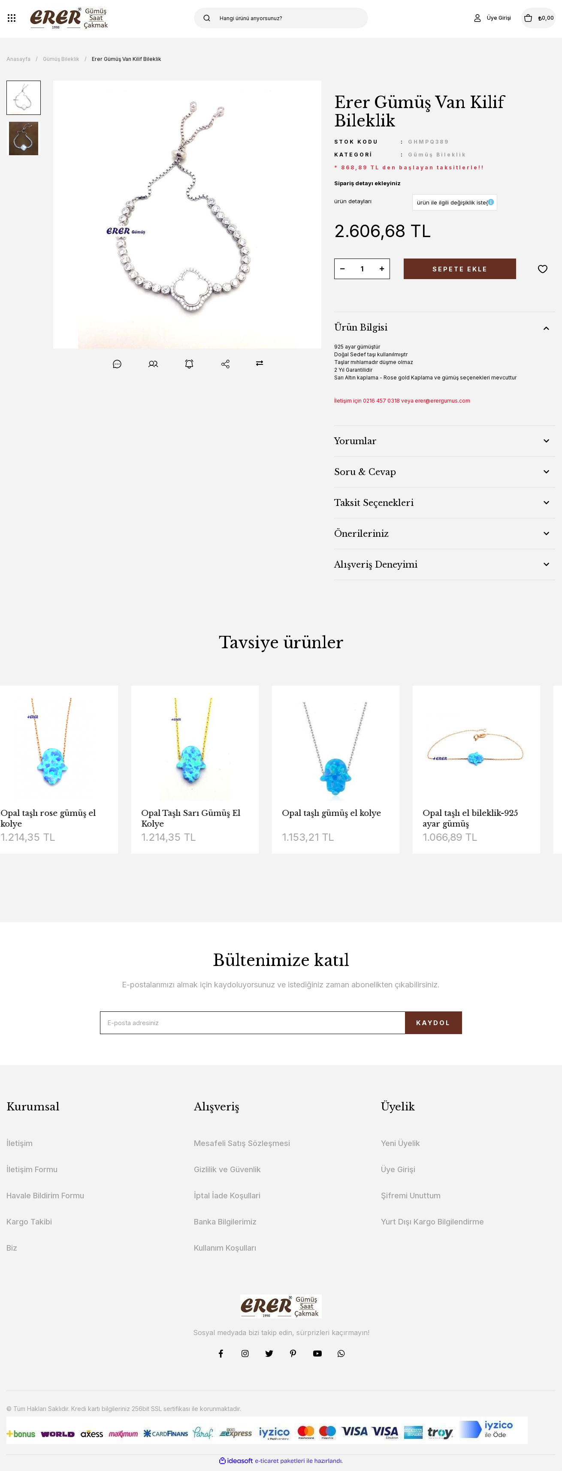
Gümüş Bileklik (437, 154)
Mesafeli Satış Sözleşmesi (242, 1150)
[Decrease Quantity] (342, 269)
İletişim (19, 1150)
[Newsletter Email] (281, 1026)
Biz (11, 1255)
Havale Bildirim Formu (45, 1202)
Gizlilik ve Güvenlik (227, 1176)
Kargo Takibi (29, 1228)
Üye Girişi (398, 1176)
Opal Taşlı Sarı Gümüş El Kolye (207, 819)
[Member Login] (469, 18)
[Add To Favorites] (543, 269)
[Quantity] (362, 269)
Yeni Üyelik (400, 1150)
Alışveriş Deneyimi (375, 565)
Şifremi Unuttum (411, 1202)
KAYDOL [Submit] (415, 1026)
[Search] (281, 18)
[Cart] (527, 18)
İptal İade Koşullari (227, 1202)
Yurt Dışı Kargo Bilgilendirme (432, 1228)
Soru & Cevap (365, 472)
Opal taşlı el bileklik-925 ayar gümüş (486, 819)
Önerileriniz (361, 534)
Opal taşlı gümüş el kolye (347, 813)
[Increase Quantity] (382, 269)
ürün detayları (353, 201)
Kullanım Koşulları (225, 1255)
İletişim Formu (31, 1176)
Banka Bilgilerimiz (225, 1228)
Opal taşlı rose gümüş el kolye (64, 819)
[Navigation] (11, 18)
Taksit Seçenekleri (374, 503)
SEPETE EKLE (460, 269)
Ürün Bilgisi (360, 327)
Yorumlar (355, 441)
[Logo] (70, 18)
